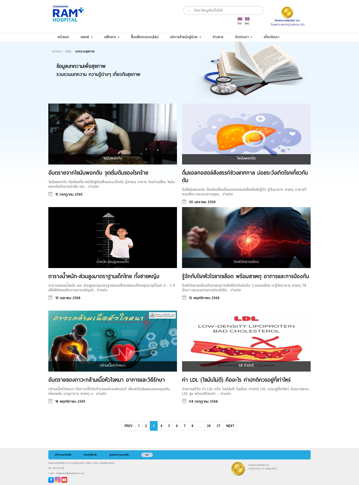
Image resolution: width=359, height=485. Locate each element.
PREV (128, 426)
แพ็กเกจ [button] (111, 37)
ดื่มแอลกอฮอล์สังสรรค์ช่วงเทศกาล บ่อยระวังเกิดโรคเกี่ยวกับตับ (245, 176)
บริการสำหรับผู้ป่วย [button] (185, 37)
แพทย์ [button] (87, 37)
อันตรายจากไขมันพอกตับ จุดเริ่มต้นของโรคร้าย (98, 172)
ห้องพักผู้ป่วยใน (90, 455)
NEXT (230, 426)
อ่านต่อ (93, 187)
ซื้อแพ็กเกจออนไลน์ (147, 37)
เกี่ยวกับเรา (274, 37)
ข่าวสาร (221, 37)
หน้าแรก (66, 37)
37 (218, 426)
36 (209, 426)
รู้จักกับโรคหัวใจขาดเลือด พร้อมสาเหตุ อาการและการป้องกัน (245, 276)
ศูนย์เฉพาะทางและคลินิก (119, 455)
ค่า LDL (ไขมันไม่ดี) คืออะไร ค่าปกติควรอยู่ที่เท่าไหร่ (236, 379)
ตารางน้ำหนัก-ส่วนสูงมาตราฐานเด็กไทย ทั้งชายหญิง (103, 276)
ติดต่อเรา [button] (243, 37)
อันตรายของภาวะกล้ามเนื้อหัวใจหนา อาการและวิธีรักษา (106, 379)
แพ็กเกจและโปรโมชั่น (63, 455)
